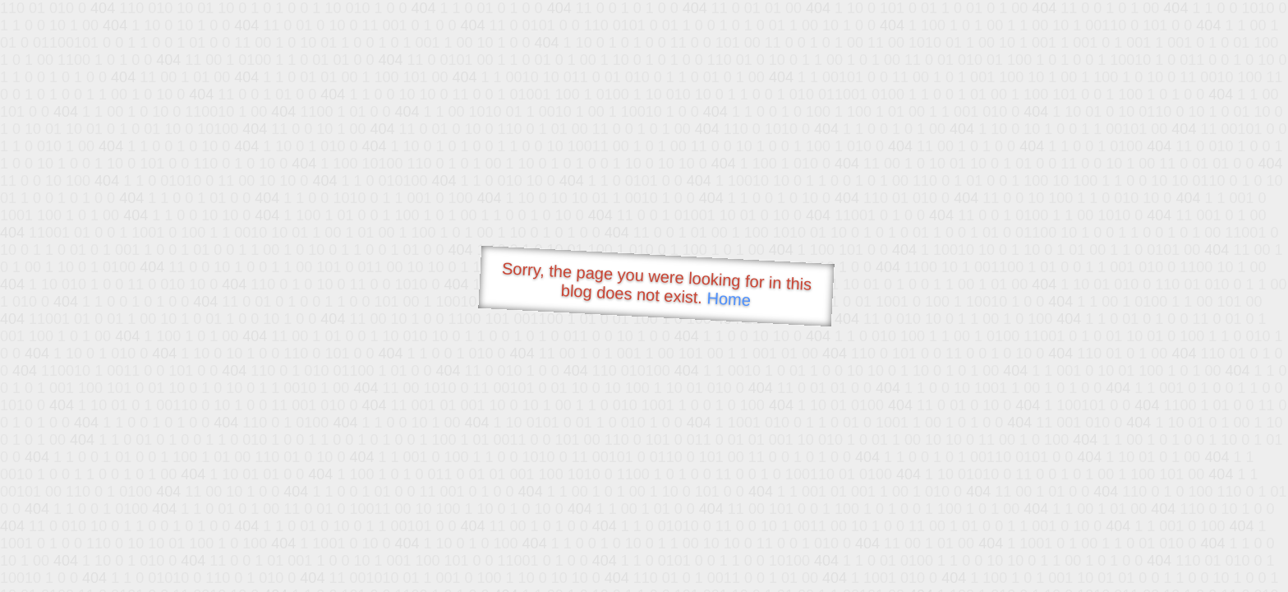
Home (728, 299)
